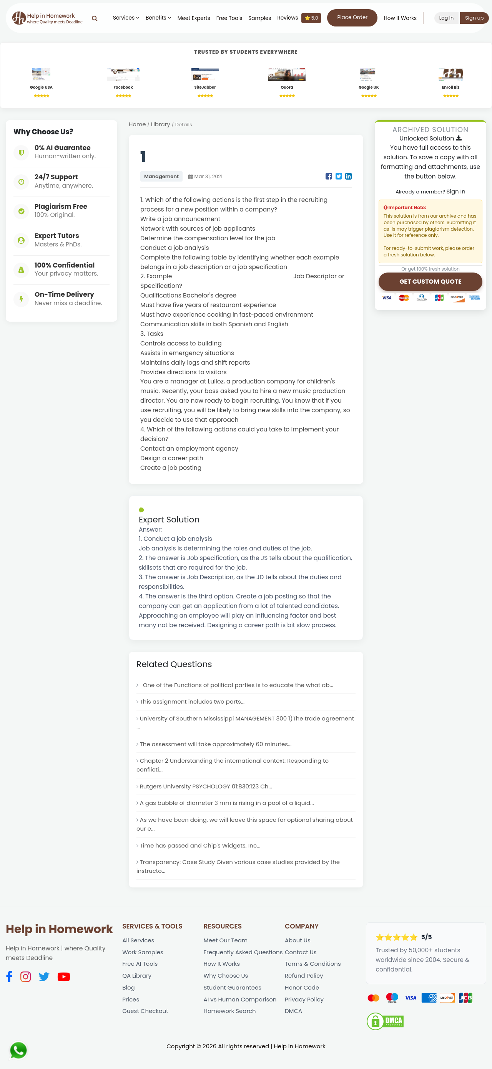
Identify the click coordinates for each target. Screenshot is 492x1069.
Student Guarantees (234, 1015)
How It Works (406, 18)
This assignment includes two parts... (194, 705)
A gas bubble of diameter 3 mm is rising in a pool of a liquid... (230, 812)
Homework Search (231, 1040)
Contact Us (301, 967)
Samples (265, 18)
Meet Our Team (226, 955)
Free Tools (235, 18)
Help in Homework (59, 943)
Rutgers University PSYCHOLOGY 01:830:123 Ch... (209, 795)
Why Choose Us (227, 1002)
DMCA (294, 1030)
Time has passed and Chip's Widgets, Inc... (202, 857)
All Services (139, 955)
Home (137, 126)
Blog (128, 1005)
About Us (298, 955)
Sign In (455, 193)
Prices (131, 1018)
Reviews (305, 18)
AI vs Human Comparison (242, 1027)
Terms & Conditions (314, 980)
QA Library (137, 992)
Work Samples (143, 967)
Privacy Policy (305, 1018)
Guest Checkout (146, 1030)
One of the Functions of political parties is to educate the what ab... (240, 688)
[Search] (101, 18)
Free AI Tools (140, 980)
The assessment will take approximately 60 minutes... (219, 750)
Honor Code (303, 1005)
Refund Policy (305, 992)
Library (162, 126)
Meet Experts (200, 18)
